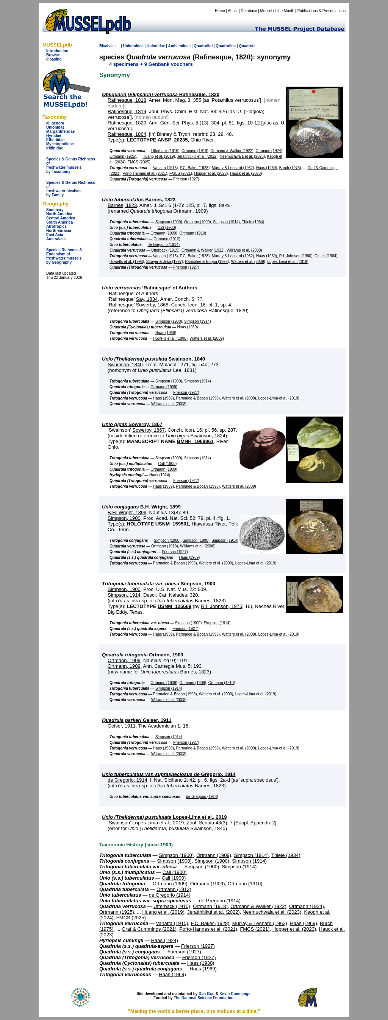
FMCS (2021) (180, 173)
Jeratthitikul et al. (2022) (197, 156)
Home (220, 11)
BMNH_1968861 (195, 441)
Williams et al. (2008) (244, 250)
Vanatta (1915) (165, 168)
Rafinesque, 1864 (127, 134)
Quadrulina (226, 46)
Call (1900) (167, 227)
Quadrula (247, 46)
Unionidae (55, 127)
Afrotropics (56, 226)
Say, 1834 (147, 299)
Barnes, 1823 (138, 199)
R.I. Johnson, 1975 (221, 606)
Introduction (57, 51)
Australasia (56, 239)
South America (59, 222)
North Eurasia (58, 231)
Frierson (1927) (186, 179)
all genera (55, 123)
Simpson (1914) (226, 222)
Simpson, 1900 (124, 518)
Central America (60, 218)
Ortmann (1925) (123, 156)
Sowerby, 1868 (152, 305)
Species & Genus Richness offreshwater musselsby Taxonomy (70, 165)
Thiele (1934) (253, 222)
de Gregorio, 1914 (169, 774)
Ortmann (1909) (197, 222)
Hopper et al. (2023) (211, 173)
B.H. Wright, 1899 (141, 507)
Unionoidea (133, 46)
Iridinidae (54, 148)
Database (249, 11)
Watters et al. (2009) (248, 262)
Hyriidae (53, 136)
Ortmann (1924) (268, 151)
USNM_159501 (172, 524)
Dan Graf (206, 994)
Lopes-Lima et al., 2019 (164, 817)
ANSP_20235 (173, 140)
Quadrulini (203, 46)
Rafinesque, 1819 (127, 111)
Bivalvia (106, 46)
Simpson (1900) (168, 222)
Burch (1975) (290, 168)
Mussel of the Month (277, 11)
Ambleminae (179, 46)
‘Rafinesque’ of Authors (149, 288)
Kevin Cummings (234, 994)
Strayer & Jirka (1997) (164, 262)
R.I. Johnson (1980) (296, 256)
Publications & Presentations (321, 11)
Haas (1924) (159, 475)
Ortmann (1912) (166, 239)
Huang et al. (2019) (158, 156)
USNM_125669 (174, 606)
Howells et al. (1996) (127, 262)
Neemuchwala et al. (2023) (242, 156)
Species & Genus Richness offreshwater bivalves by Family (70, 188)
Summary (55, 210)
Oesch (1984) (326, 256)
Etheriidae (55, 140)
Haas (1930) (187, 327)
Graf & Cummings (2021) (149, 929)
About (233, 11)
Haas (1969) (266, 168)
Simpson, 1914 (124, 595)
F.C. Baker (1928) (195, 168)
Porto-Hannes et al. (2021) (144, 173)
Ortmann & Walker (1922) (231, 151)
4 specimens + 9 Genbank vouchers (151, 64)
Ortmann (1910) (193, 233)
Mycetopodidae (60, 144)
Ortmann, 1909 (142, 655)
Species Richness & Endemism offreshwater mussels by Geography (64, 256)
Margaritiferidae (60, 131)
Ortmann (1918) (194, 151)
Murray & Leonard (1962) (233, 168)
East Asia (54, 235)
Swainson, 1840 (153, 359)
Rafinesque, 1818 (127, 100)
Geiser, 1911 (137, 720)
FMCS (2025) (139, 162)
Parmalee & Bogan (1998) (207, 262)
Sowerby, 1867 (132, 424)
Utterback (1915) (165, 151)
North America (59, 214)
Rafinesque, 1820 (160, 94)
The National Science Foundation (203, 998)
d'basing (54, 59)
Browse (53, 55)
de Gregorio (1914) (164, 245)
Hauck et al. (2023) (246, 173)
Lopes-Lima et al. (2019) (288, 262)
